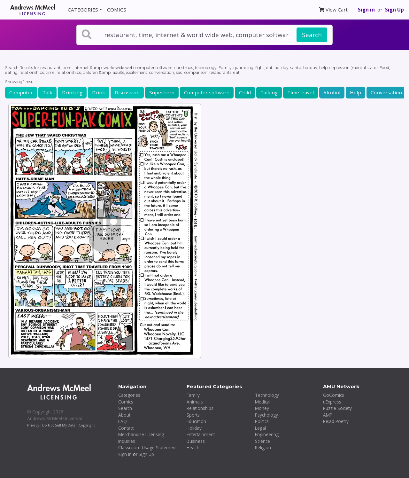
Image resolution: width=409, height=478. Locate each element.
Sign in (366, 9)
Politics (262, 421)
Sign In (125, 454)
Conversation (386, 92)
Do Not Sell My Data (58, 425)
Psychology (266, 415)
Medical (262, 402)
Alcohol (331, 92)
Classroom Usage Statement (147, 447)
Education (196, 421)
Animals (195, 402)
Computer (21, 92)
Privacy (33, 425)
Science (262, 441)
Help (355, 92)
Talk (47, 92)
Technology (267, 395)
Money (262, 408)
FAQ (122, 421)
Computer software (206, 92)
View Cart (333, 9)
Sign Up (394, 9)
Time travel (300, 92)
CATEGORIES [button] (83, 9)
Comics (125, 402)
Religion (263, 447)
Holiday (194, 428)
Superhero (161, 92)
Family (193, 395)
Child (245, 92)
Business (196, 441)
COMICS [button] (116, 9)
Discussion (127, 92)
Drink (98, 92)
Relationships (200, 408)
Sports (193, 415)
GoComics (333, 395)
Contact (126, 428)
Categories (129, 395)
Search (312, 35)
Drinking (72, 92)
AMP (327, 415)
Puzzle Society (337, 408)
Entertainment (201, 434)
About (124, 415)
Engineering (267, 434)
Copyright (87, 425)
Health (193, 447)
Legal (260, 428)
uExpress (332, 402)
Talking (269, 92)
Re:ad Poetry (336, 421)
